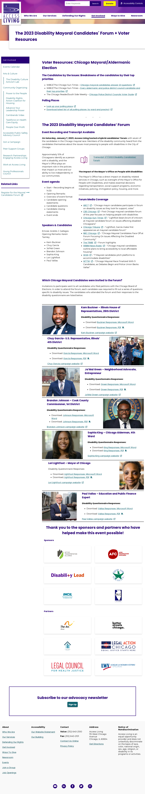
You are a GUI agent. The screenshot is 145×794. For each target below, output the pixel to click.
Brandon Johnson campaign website (65, 426)
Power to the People (16, 93)
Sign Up (73, 704)
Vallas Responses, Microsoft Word (115, 508)
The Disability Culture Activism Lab (17, 80)
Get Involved (98, 15)
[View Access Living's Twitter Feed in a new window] (81, 786)
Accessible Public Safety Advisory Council (15, 134)
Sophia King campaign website (103, 455)
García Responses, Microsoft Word (81, 353)
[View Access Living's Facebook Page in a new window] (72, 786)
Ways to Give (118, 15)
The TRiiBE (88, 242)
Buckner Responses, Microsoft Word (115, 322)
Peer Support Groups (13, 149)
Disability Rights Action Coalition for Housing (15, 100)
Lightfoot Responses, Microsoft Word (83, 474)
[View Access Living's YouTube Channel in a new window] (55, 786)
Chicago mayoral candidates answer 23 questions (106, 85)
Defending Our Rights (73, 15)
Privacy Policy (67, 746)
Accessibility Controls (132, 3)
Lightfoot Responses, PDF (76, 477)
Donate (109, 3)
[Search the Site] (77, 3)
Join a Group (8, 767)
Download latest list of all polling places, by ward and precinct (78, 109)
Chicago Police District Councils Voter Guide (111, 94)
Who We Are (30, 15)
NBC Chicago (90, 233)
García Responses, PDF (75, 358)
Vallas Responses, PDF (109, 513)
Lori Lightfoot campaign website (64, 482)
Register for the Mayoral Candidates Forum (13, 193)
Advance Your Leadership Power (15, 109)
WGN (85, 255)
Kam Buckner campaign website (97, 332)
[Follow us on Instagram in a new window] (90, 786)
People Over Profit (15, 127)
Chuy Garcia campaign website (63, 363)
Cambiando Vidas (15, 115)
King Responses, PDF (114, 450)
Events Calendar (11, 67)
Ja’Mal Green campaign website (101, 394)
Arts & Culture (10, 73)
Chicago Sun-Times (93, 217)
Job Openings (9, 772)
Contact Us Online (69, 741)
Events (5, 762)
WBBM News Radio (92, 245)
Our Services (49, 15)
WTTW (86, 261)
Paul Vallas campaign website (97, 519)
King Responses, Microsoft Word (120, 447)
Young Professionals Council (13, 172)
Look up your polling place (60, 106)
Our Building (37, 737)
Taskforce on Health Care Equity (16, 121)
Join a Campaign (11, 142)
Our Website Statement (43, 732)
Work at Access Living (14, 164)
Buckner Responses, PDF (109, 327)
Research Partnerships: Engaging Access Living (15, 156)
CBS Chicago (90, 211)
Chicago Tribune (91, 227)
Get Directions (96, 744)
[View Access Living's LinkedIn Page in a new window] (64, 786)
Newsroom (137, 15)
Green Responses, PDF (112, 389)
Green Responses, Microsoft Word (118, 384)
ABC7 (86, 205)
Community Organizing (15, 87)
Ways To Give (9, 752)
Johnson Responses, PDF (75, 421)
